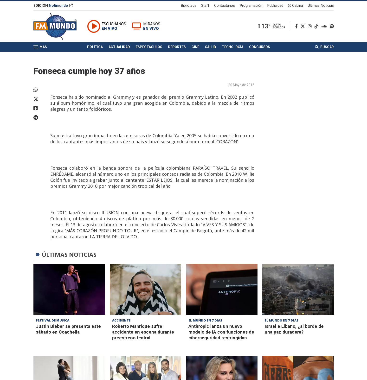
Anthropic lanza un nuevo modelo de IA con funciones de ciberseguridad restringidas (221, 332)
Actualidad (119, 48)
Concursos (259, 48)
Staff (205, 6)
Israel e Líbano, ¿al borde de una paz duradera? (294, 329)
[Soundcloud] (325, 26)
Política (95, 48)
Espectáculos (149, 48)
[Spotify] (332, 26)
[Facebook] (297, 26)
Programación (251, 6)
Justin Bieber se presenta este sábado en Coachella (68, 329)
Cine (195, 48)
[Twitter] (304, 26)
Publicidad (275, 6)
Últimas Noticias (321, 6)
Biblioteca (188, 6)
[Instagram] (311, 26)
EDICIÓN (53, 6)
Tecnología (232, 48)
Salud (210, 48)
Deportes (177, 48)
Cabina (295, 6)
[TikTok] (317, 26)
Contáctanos (224, 6)
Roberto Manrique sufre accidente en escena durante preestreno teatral (143, 332)
